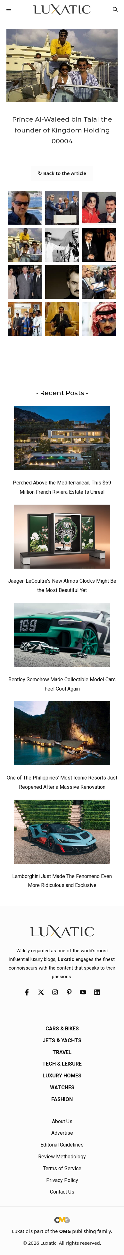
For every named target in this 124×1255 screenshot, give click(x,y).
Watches (62, 1087)
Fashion (62, 1099)
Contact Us (62, 1192)
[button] (115, 9)
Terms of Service (62, 1168)
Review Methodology (62, 1157)
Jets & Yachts (62, 1040)
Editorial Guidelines (62, 1145)
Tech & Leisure (62, 1064)
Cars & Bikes (62, 1029)
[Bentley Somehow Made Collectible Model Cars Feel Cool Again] (62, 636)
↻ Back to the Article (62, 173)
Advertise (62, 1133)
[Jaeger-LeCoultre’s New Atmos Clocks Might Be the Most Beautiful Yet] (62, 538)
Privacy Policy (62, 1180)
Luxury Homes (62, 1076)
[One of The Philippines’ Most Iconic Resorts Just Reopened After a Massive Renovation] (62, 734)
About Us (62, 1121)
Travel (62, 1052)
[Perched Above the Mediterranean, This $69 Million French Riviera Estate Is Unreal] (62, 439)
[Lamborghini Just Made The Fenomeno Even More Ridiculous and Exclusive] (62, 833)
